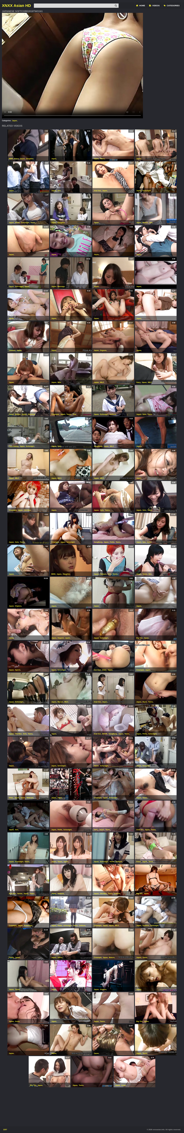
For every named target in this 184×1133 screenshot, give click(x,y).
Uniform (112, 414)
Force (16, 159)
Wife (59, 382)
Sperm (17, 670)
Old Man (27, 510)
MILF (102, 382)
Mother (145, 223)
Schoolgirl (146, 191)
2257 (5, 1130)
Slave (144, 702)
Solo (144, 414)
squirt (67, 638)
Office (59, 957)
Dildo (104, 670)
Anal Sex (97, 191)
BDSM (104, 734)
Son (59, 191)
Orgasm (103, 350)
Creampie (55, 414)
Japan (14, 121)
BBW (11, 159)
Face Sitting (14, 446)
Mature (60, 702)
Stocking (31, 414)
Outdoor (145, 925)
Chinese (12, 350)
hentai (19, 894)
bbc (149, 574)
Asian (149, 542)
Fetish (11, 957)
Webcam (30, 798)
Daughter (29, 159)
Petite (17, 223)
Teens (102, 159)
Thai (74, 414)
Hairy (138, 382)
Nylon (24, 414)
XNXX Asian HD (16, 6)
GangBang (98, 446)
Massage (61, 286)
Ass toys (97, 670)
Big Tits (139, 638)
